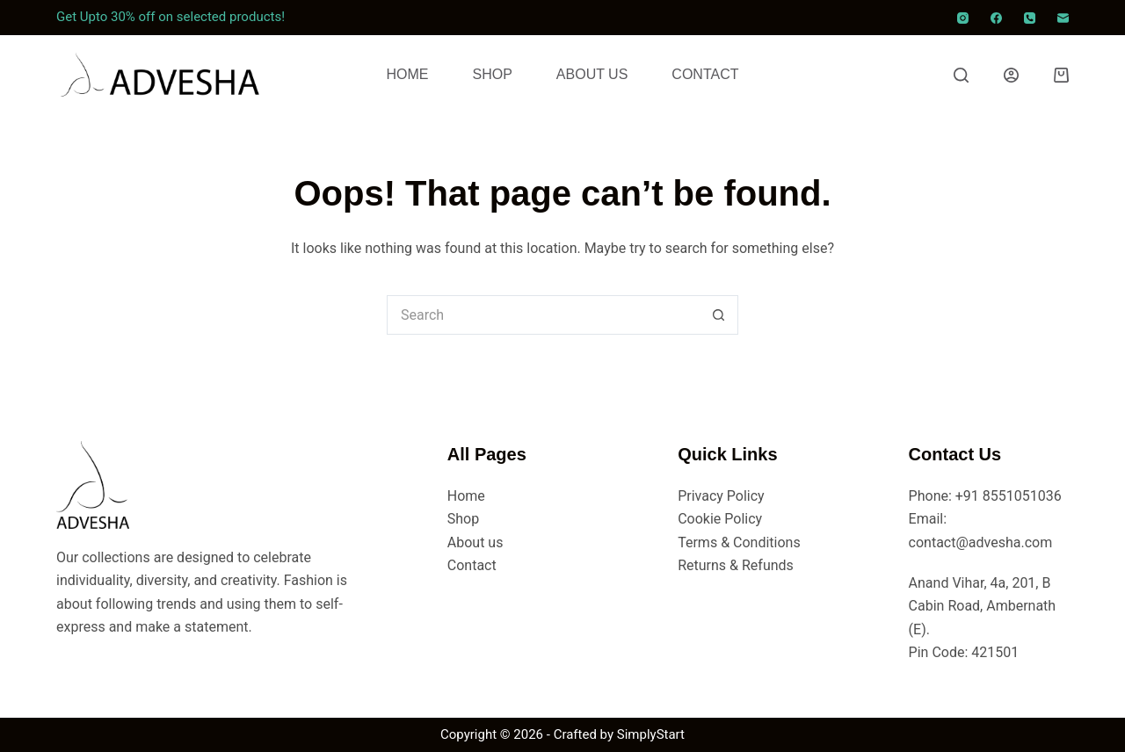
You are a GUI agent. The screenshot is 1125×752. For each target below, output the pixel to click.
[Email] (1063, 18)
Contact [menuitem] (704, 74)
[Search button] (718, 315)
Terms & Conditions (739, 542)
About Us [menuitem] (592, 74)
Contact (472, 565)
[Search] (961, 75)
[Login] (1011, 75)
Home (466, 496)
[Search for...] (543, 315)
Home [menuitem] (408, 74)
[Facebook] (996, 18)
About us (475, 542)
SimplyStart (651, 734)
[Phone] (1029, 18)
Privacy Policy (721, 496)
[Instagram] (963, 18)
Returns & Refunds (736, 565)
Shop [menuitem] (492, 74)
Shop (463, 518)
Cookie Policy (720, 518)
